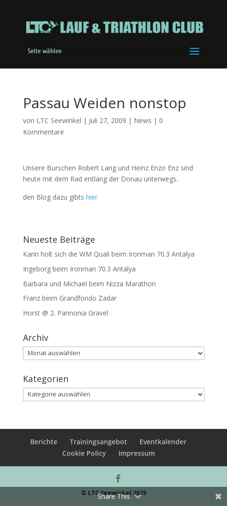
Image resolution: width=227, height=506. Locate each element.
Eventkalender (163, 441)
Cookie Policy (84, 453)
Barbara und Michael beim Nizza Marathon (89, 283)
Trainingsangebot (98, 441)
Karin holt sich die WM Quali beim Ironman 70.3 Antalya (109, 254)
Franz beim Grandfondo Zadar (70, 298)
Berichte (43, 441)
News (142, 120)
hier (91, 197)
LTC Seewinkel (58, 120)
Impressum (137, 453)
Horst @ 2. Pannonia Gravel (65, 312)
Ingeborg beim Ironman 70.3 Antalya (79, 268)
